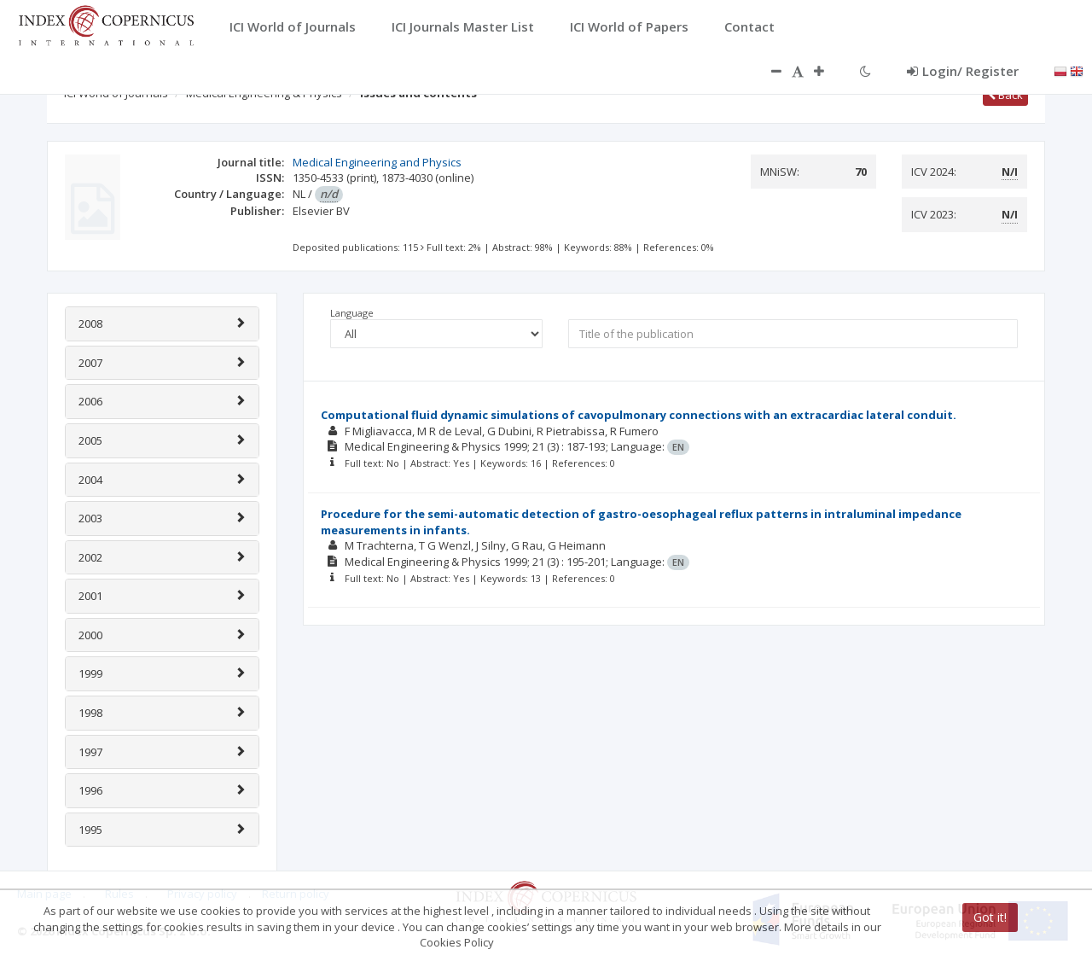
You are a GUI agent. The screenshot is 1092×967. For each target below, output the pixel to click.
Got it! (990, 917)
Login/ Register (963, 70)
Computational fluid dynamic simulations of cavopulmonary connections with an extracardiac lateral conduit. (638, 414)
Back (1005, 94)
